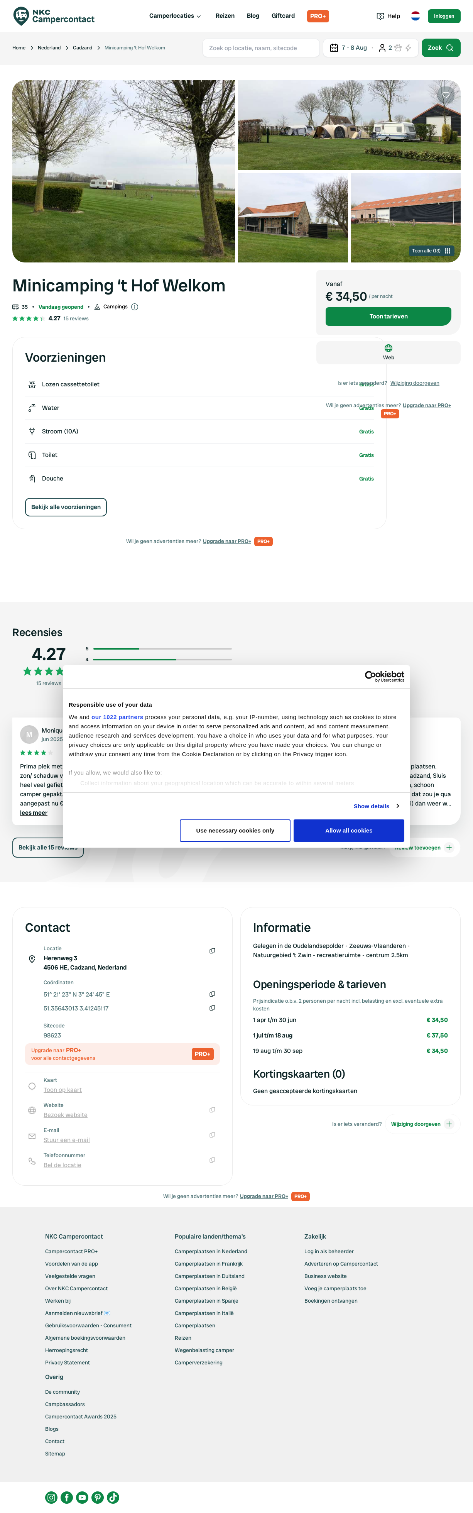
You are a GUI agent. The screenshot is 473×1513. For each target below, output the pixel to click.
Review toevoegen (424, 847)
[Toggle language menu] (415, 16)
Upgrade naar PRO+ (227, 541)
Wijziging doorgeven (414, 382)
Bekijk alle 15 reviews (48, 847)
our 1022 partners (117, 717)
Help (388, 16)
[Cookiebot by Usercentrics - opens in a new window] (370, 676)
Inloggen (444, 16)
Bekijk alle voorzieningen (66, 507)
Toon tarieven (389, 316)
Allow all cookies (349, 830)
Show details (372, 806)
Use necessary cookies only (235, 830)
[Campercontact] (58, 16)
